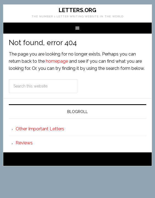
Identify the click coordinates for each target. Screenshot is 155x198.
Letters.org (77, 10)
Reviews (24, 142)
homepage (57, 61)
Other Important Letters (40, 128)
